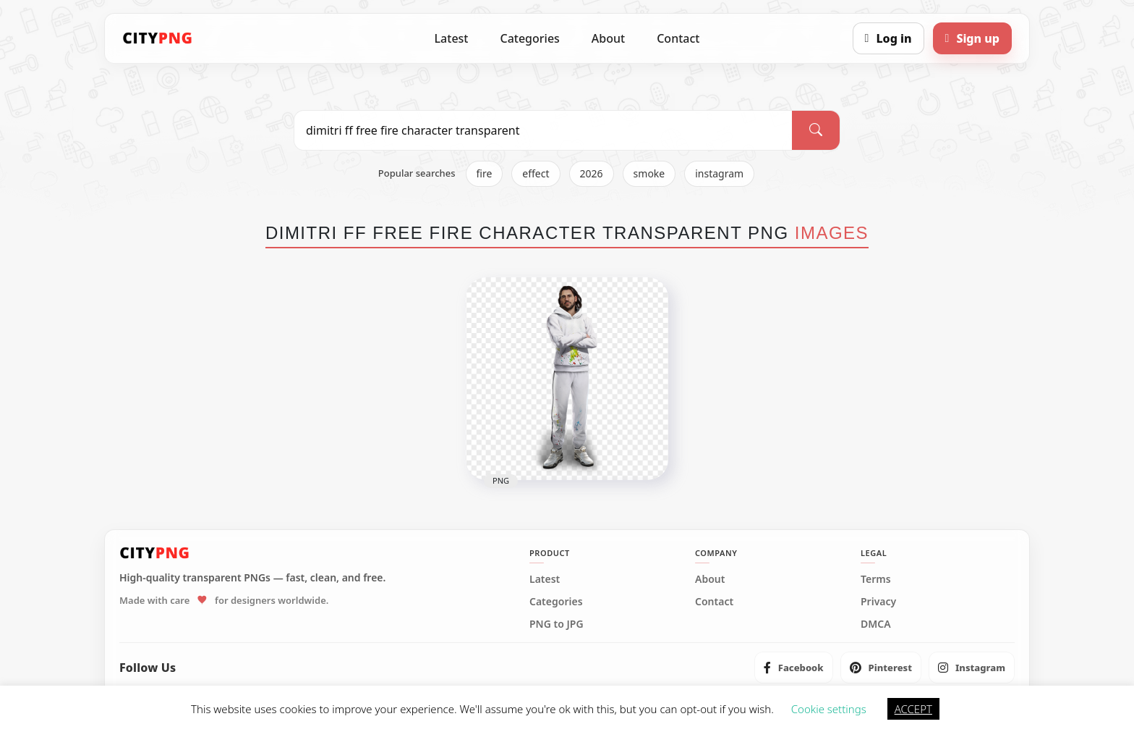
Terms (876, 579)
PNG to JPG (556, 624)
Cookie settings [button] (828, 709)
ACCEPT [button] (913, 709)
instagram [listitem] (719, 173)
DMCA (876, 624)
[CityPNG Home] (157, 38)
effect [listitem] (535, 173)
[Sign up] (972, 38)
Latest (452, 38)
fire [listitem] (485, 173)
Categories (529, 38)
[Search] (816, 130)
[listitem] (793, 667)
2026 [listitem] (591, 173)
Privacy (878, 601)
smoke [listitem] (649, 173)
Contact (678, 38)
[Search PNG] (543, 130)
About (608, 38)
